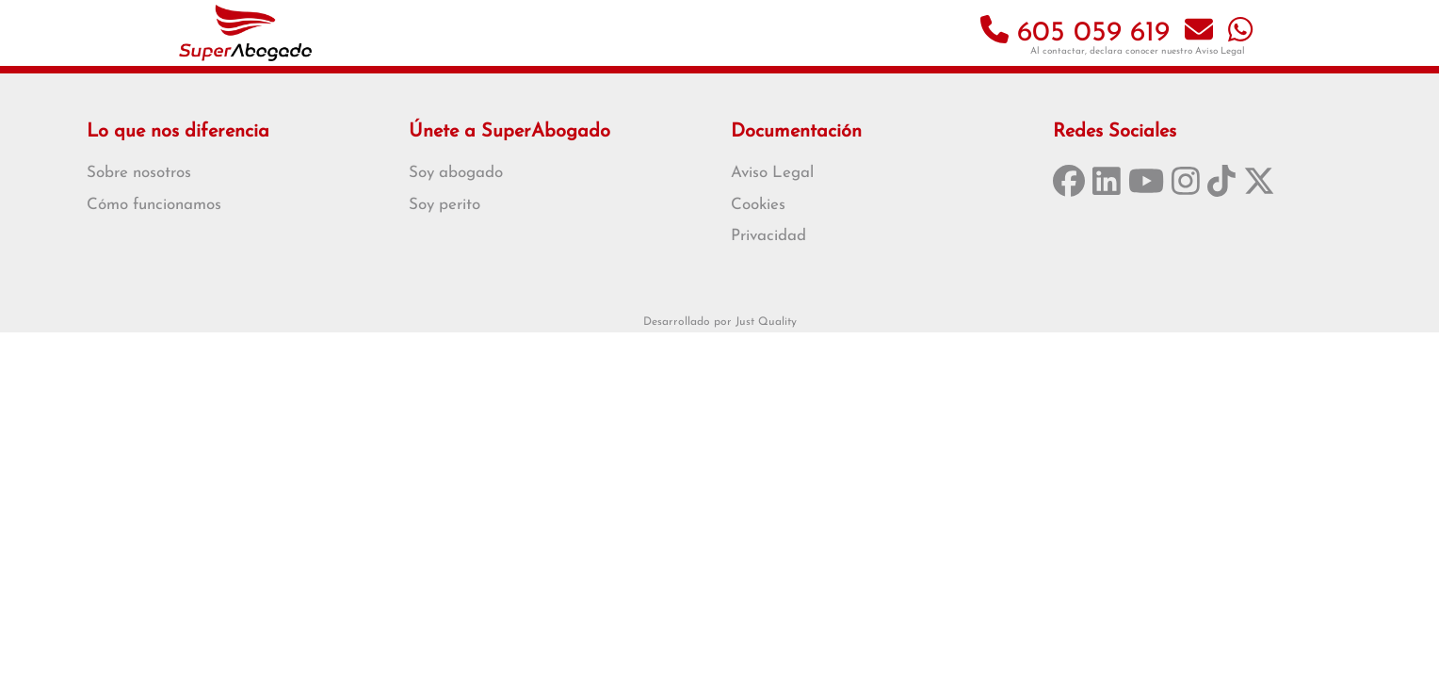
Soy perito (444, 205)
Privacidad (768, 236)
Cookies (758, 205)
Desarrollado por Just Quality (720, 322)
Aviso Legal (1220, 51)
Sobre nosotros (139, 173)
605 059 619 (1075, 33)
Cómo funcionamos (154, 205)
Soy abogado (456, 173)
